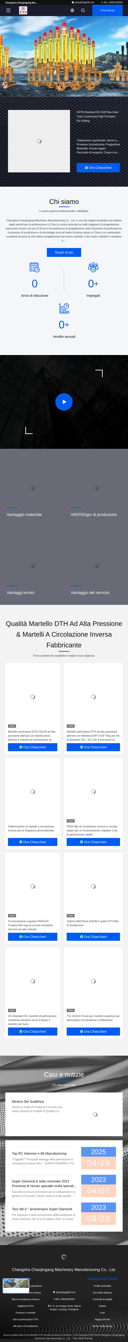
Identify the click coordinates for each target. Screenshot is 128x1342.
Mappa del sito (102, 1319)
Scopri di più (64, 252)
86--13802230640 (112, 2)
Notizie (102, 1306)
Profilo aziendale (102, 1286)
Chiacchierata (107, 10)
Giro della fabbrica (102, 1292)
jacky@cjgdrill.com (83, 2)
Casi (102, 1312)
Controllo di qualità (102, 1299)
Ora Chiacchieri (98, 167)
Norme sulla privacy (102, 1326)
